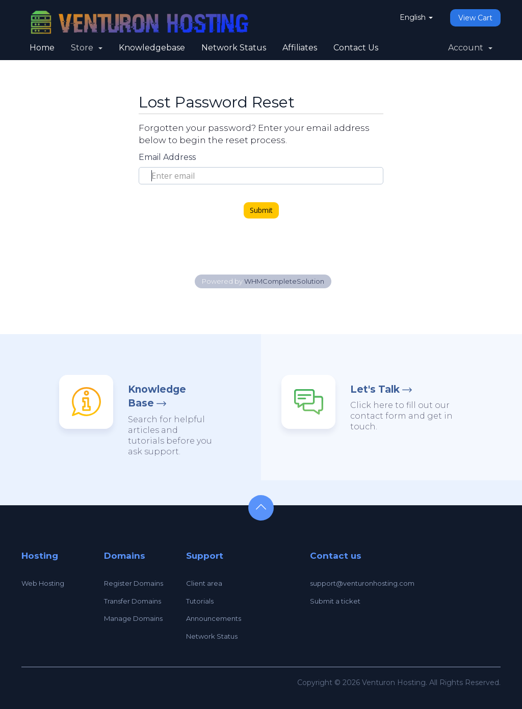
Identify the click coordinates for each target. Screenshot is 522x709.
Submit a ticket (335, 601)
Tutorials (200, 601)
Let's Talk (375, 389)
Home (42, 47)
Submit (261, 210)
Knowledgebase (152, 47)
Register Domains (133, 583)
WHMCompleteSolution (284, 281)
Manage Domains (133, 618)
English (416, 17)
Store (86, 47)
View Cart (475, 17)
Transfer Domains (132, 601)
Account (470, 47)
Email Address (167, 157)
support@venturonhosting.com (362, 583)
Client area (204, 583)
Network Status (233, 47)
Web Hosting (42, 583)
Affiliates (299, 47)
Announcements (213, 618)
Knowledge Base (157, 396)
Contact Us (355, 47)
